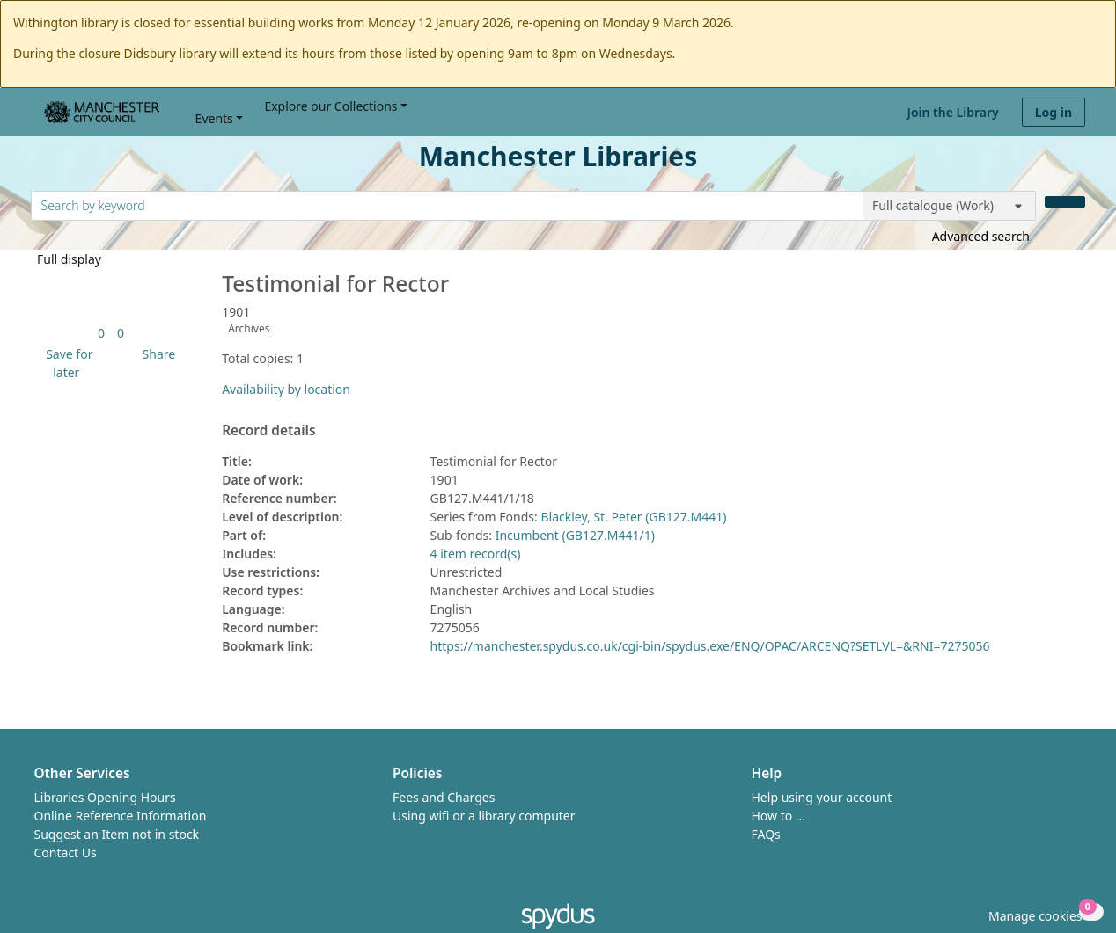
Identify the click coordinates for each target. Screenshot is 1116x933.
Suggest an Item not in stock (117, 834)
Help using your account (822, 797)
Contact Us (65, 852)
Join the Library (953, 112)
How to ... (779, 815)
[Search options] (949, 206)
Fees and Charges (444, 797)
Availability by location (286, 389)
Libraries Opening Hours (105, 797)
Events (214, 118)
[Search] (1065, 202)
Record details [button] (268, 431)
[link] (101, 332)
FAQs (766, 834)
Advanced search (981, 236)
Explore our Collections (330, 106)
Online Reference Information (120, 815)
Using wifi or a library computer (484, 815)
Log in (1053, 112)
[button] (66, 363)
